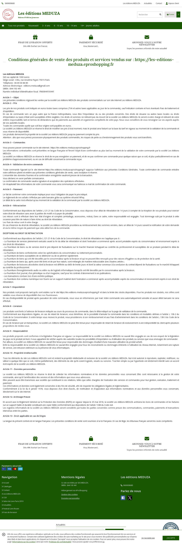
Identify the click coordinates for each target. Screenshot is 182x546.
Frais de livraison (9, 512)
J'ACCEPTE (171, 538)
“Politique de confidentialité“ (60, 542)
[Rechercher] (160, 14)
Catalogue (7, 486)
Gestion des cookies (69, 494)
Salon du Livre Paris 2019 (12, 501)
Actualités (6, 505)
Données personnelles (70, 498)
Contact (159, 3)
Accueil (5, 483)
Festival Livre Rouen (10, 508)
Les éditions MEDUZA (11, 494)
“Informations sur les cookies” (24, 542)
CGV (4, 497)
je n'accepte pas (148, 538)
